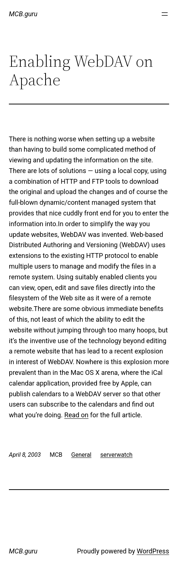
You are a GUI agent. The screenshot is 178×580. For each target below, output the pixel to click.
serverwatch (116, 454)
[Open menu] (164, 14)
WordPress (153, 551)
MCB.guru (23, 14)
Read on (76, 415)
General (81, 454)
